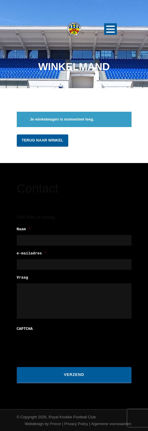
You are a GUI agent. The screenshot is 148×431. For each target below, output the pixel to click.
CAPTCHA (25, 328)
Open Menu (110, 29)
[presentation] (61, 345)
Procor (55, 423)
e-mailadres (32, 253)
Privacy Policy (76, 423)
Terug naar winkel (43, 140)
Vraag (22, 277)
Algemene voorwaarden (111, 423)
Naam (24, 229)
